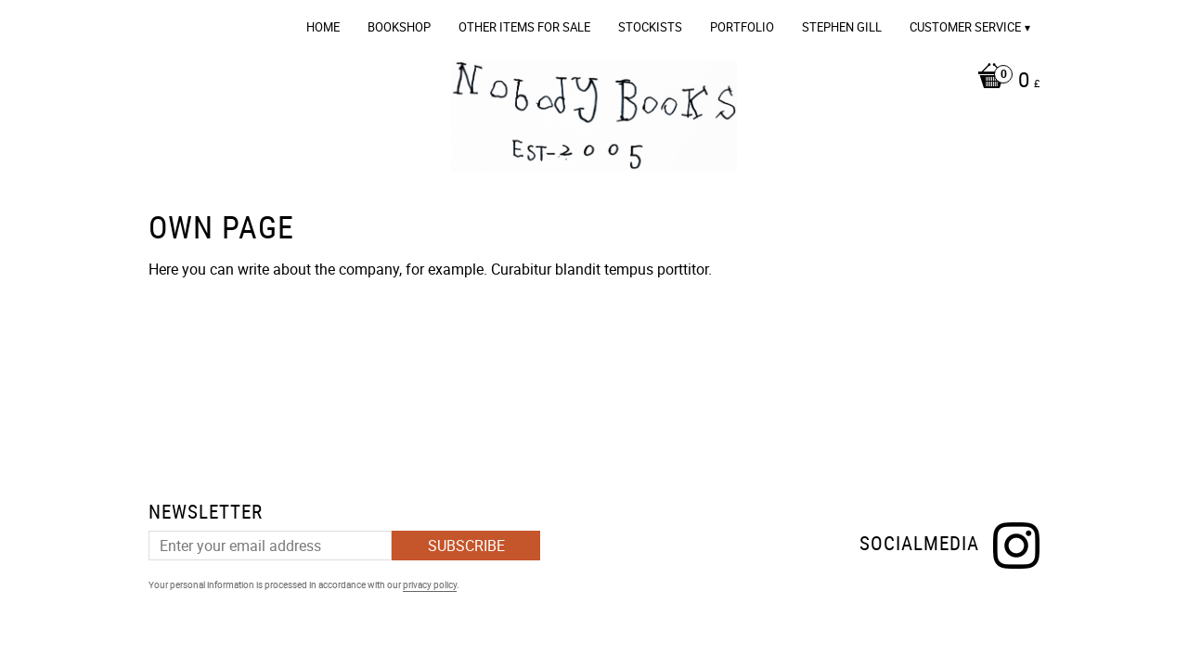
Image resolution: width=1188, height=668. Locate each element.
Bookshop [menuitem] (399, 27)
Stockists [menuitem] (650, 27)
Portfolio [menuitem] (742, 27)
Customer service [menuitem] (965, 27)
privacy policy (430, 584)
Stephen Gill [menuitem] (842, 27)
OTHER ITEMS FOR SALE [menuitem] (524, 27)
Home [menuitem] (323, 27)
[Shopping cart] (1004, 82)
